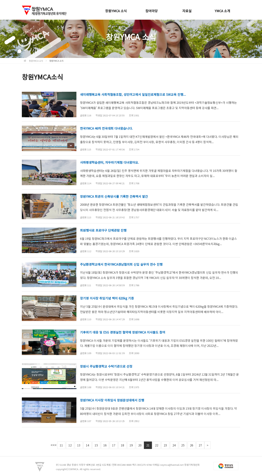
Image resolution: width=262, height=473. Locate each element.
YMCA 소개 (222, 10)
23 (165, 445)
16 (105, 445)
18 (122, 445)
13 (78, 445)
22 (156, 445)
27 (200, 445)
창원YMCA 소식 (116, 10)
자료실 (187, 10)
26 (191, 445)
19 (131, 445)
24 (174, 445)
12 (70, 445)
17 (113, 445)
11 (61, 445)
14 (87, 445)
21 (148, 445)
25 (182, 445)
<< (53, 444)
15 (96, 445)
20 (140, 445)
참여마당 (151, 10)
